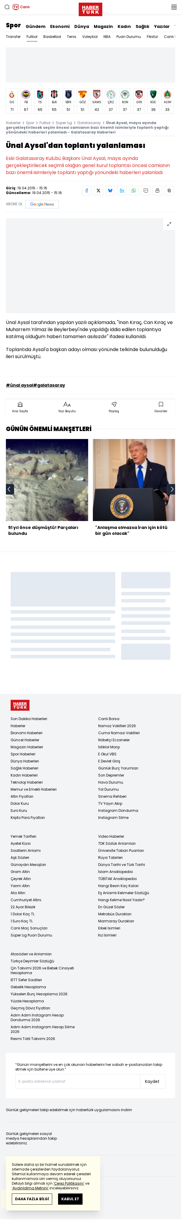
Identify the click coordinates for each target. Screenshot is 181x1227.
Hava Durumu (110, 782)
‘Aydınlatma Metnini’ (30, 1188)
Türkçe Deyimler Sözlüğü (32, 961)
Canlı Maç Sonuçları (29, 928)
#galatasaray (49, 385)
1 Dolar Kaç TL (22, 914)
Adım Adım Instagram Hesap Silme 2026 (43, 1029)
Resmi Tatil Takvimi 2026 (33, 1038)
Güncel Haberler (25, 739)
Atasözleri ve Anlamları (31, 953)
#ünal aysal (19, 385)
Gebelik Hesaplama (28, 986)
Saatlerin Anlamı (26, 850)
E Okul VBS (107, 754)
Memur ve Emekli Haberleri (34, 789)
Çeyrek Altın (21, 878)
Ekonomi (60, 26)
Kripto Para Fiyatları (28, 817)
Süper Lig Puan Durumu (31, 935)
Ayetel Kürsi (21, 843)
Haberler (13, 122)
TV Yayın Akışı (110, 803)
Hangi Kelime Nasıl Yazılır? (121, 899)
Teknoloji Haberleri (27, 782)
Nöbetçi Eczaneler (114, 739)
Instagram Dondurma (118, 810)
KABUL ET (70, 1198)
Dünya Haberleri (25, 761)
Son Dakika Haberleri (29, 718)
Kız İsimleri (107, 935)
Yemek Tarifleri (23, 836)
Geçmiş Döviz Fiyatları (30, 1008)
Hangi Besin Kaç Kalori (118, 885)
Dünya (81, 26)
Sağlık (142, 26)
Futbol (32, 36)
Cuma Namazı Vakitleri (119, 732)
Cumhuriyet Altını (26, 899)
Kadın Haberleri (24, 775)
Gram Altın (20, 871)
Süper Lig (64, 122)
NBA (107, 36)
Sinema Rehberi (112, 796)
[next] (172, 489)
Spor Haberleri (23, 754)
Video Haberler (111, 836)
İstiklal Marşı (109, 746)
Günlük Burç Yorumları (118, 768)
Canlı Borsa (108, 718)
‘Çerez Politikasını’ (68, 1183)
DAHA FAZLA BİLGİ (32, 1198)
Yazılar (162, 26)
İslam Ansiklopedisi (115, 871)
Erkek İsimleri (109, 928)
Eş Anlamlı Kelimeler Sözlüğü (123, 892)
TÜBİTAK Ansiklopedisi (117, 878)
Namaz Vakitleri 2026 (117, 725)
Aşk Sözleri (20, 857)
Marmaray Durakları (116, 921)
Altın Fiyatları (22, 796)
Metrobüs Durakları (114, 914)
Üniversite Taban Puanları (121, 850)
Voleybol (90, 36)
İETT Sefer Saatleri (26, 979)
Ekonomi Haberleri (26, 732)
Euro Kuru (19, 810)
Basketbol (52, 36)
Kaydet (152, 1081)
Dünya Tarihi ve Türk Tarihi (121, 864)
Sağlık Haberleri (24, 768)
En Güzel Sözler (111, 906)
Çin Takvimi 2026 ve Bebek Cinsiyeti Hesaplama (42, 970)
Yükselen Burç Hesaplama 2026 (39, 993)
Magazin (103, 26)
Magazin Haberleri (27, 746)
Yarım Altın (20, 885)
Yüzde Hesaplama (27, 1001)
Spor (13, 25)
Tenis (71, 36)
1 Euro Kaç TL (22, 921)
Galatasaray (89, 122)
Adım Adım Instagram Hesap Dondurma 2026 (37, 1017)
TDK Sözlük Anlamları (117, 843)
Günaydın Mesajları (28, 864)
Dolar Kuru (20, 803)
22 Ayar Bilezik (23, 906)
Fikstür (152, 36)
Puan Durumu (128, 36)
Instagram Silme (113, 817)
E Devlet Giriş (109, 761)
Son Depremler (111, 775)
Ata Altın (18, 892)
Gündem (35, 26)
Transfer (13, 36)
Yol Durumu (108, 789)
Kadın (124, 26)
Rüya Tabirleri (110, 857)
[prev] (9, 489)
